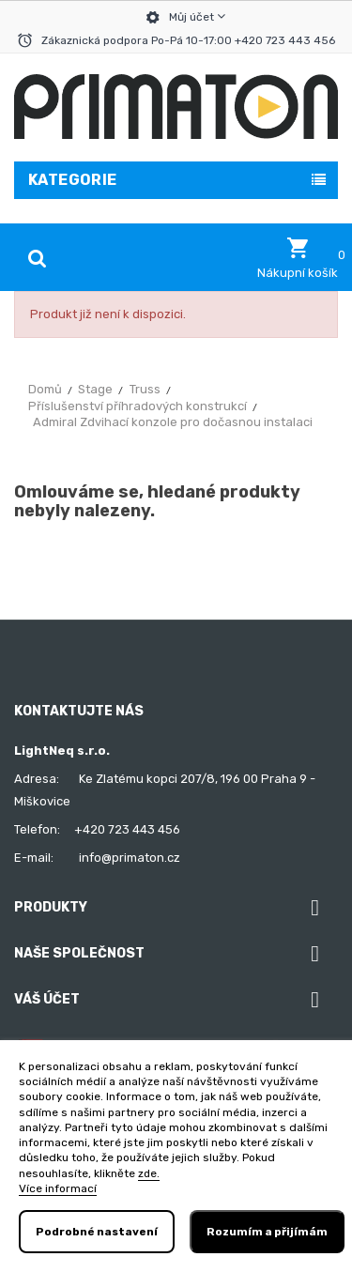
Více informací (58, 1188)
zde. (149, 1173)
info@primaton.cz (129, 858)
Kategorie (72, 180)
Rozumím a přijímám (267, 1231)
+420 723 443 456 (127, 829)
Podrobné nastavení (97, 1231)
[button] (297, 258)
